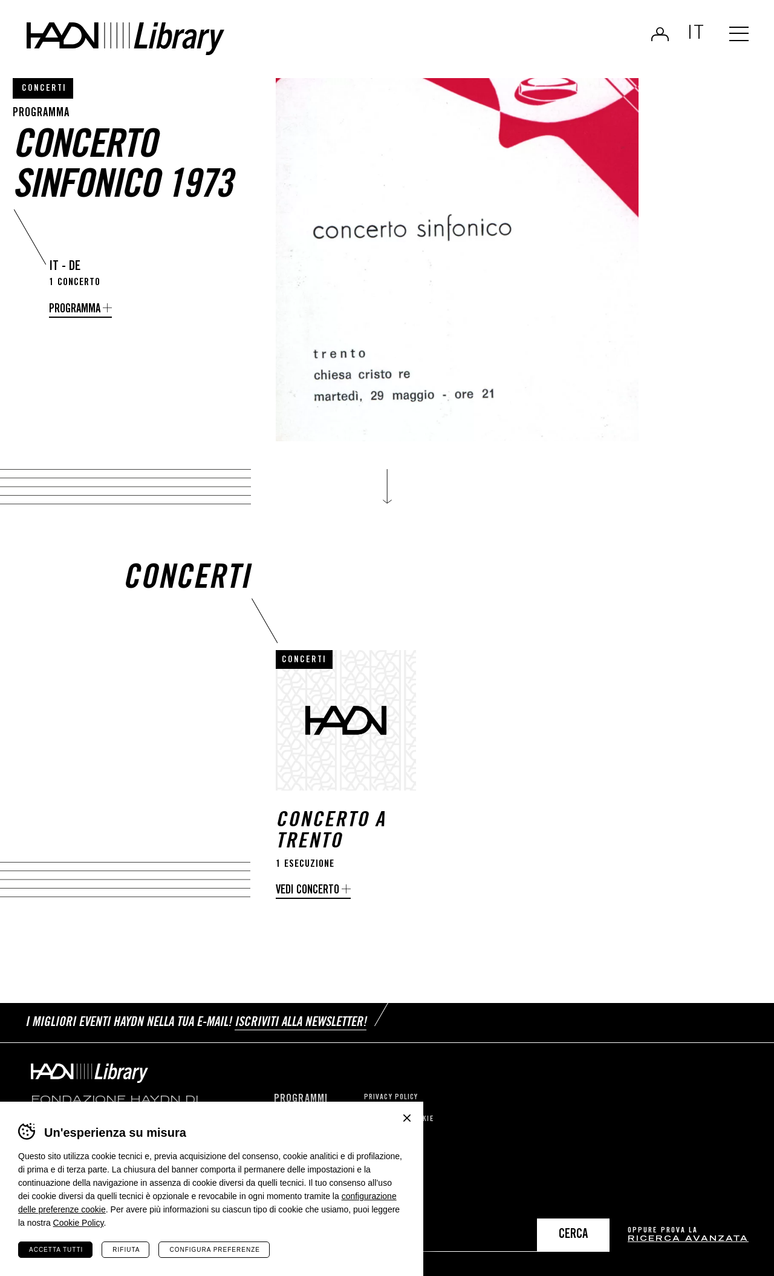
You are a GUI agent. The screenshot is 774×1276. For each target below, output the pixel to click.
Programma (74, 309)
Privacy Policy (391, 1098)
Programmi (301, 1099)
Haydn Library (125, 38)
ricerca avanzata (688, 1239)
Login (660, 34)
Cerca (573, 1235)
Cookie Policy (78, 1223)
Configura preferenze (214, 1249)
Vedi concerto (307, 890)
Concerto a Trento (331, 832)
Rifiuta (126, 1249)
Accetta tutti (56, 1249)
